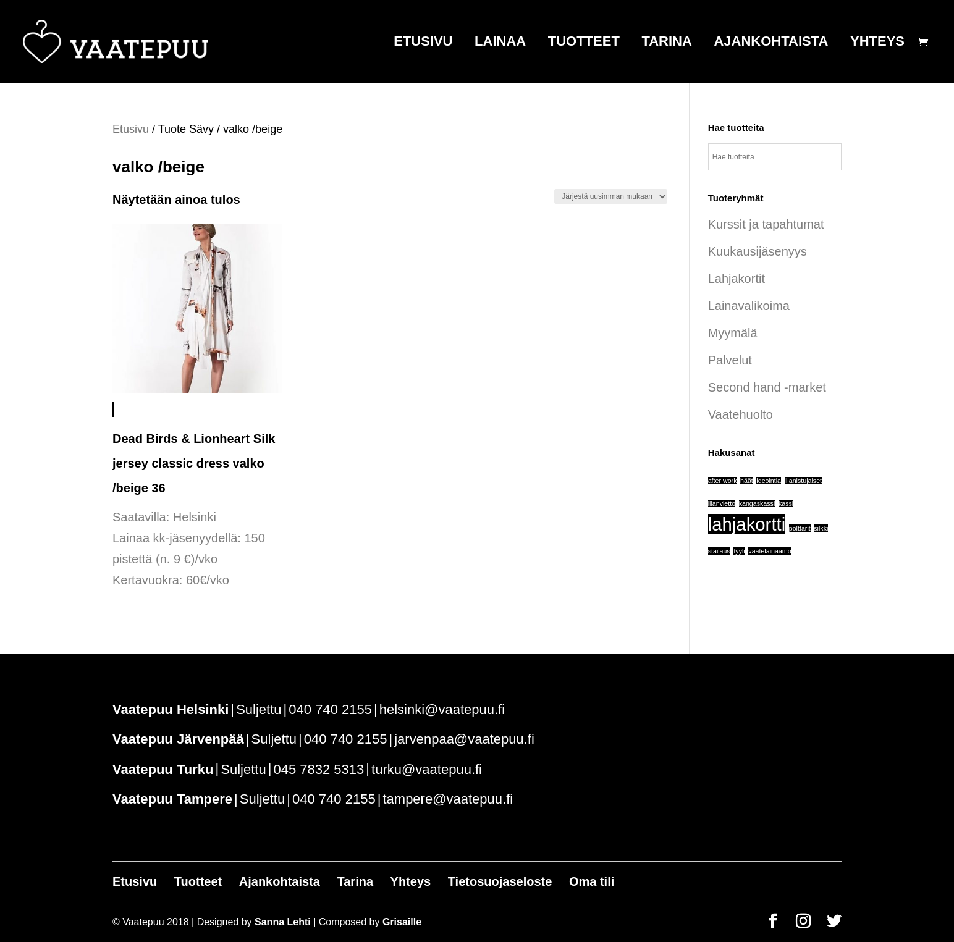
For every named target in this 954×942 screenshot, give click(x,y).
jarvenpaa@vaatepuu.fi (464, 739)
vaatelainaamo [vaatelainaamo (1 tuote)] (769, 551)
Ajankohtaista (771, 43)
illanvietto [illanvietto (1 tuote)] (721, 503)
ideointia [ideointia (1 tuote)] (768, 480)
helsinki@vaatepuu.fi (442, 709)
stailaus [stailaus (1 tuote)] (719, 551)
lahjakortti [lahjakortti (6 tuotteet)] (747, 524)
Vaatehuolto (740, 414)
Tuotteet (584, 43)
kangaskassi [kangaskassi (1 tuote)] (757, 503)
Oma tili (591, 881)
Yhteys (877, 43)
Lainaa (500, 43)
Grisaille (401, 922)
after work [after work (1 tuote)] (722, 480)
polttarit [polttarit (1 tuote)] (800, 528)
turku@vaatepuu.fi (426, 769)
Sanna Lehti (283, 922)
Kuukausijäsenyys (757, 251)
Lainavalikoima (749, 306)
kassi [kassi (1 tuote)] (786, 503)
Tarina (666, 43)
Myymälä (733, 333)
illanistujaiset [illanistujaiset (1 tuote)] (803, 480)
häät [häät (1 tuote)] (746, 480)
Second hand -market (767, 387)
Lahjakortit (736, 278)
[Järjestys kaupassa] (610, 196)
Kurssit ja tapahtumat (766, 224)
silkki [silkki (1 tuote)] (821, 528)
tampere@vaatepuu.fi (447, 799)
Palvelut (730, 360)
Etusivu (423, 43)
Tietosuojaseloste (500, 881)
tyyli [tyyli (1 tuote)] (739, 551)
